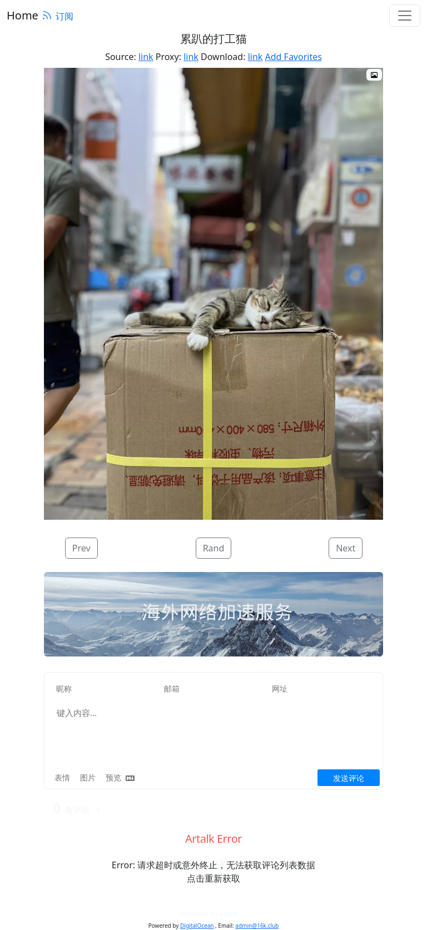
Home (22, 15)
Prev (81, 548)
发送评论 (348, 778)
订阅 (57, 16)
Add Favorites (293, 57)
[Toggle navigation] (404, 15)
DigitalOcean (197, 925)
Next (345, 548)
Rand (214, 548)
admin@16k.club (257, 925)
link (145, 57)
